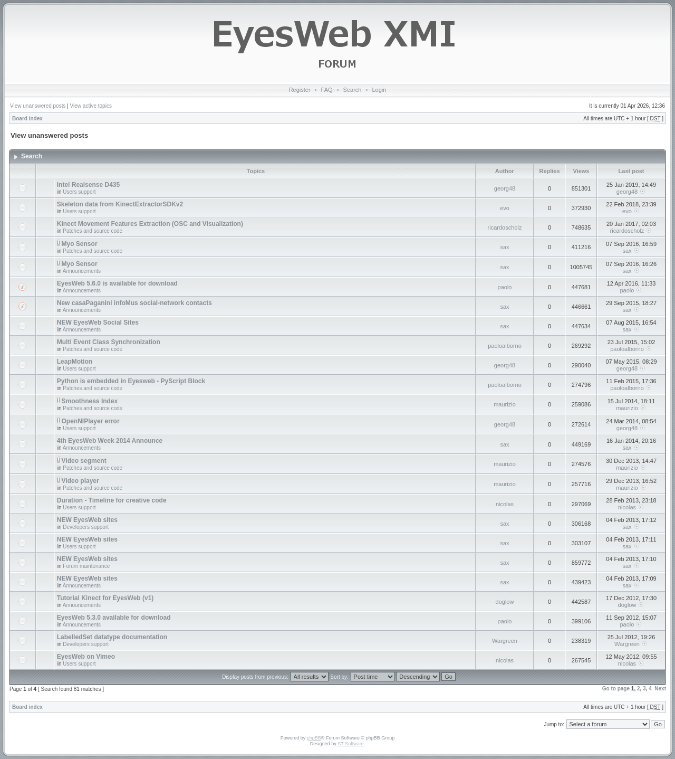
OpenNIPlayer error (91, 421)
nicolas (505, 504)
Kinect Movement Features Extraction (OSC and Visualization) (150, 223)
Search (352, 90)
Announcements (82, 271)
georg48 (504, 188)
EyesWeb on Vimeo (86, 656)
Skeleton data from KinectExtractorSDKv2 (120, 204)
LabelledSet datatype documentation (112, 637)
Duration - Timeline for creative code (112, 500)
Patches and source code (92, 231)
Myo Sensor (80, 244)
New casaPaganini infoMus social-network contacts (134, 303)
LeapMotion (74, 361)
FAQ (327, 90)
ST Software (350, 743)
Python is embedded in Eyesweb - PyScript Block (131, 381)
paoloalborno (505, 346)
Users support (79, 192)
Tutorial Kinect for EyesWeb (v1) (105, 598)
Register (300, 90)
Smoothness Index (90, 401)
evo (504, 208)
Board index (27, 118)
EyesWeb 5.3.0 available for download (114, 617)
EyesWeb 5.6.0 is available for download (117, 283)
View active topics (91, 106)
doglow (505, 602)
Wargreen (504, 641)
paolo (505, 287)
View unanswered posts (37, 106)
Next (660, 688)
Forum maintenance (86, 566)
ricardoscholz (505, 227)
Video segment (84, 460)
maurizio (505, 404)
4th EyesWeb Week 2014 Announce (110, 440)
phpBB (314, 738)
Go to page (616, 688)
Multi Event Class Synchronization (108, 342)
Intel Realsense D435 (88, 184)
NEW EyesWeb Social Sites (98, 322)
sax (504, 247)
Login (379, 90)
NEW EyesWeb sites (87, 520)
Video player (80, 481)
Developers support (86, 527)
